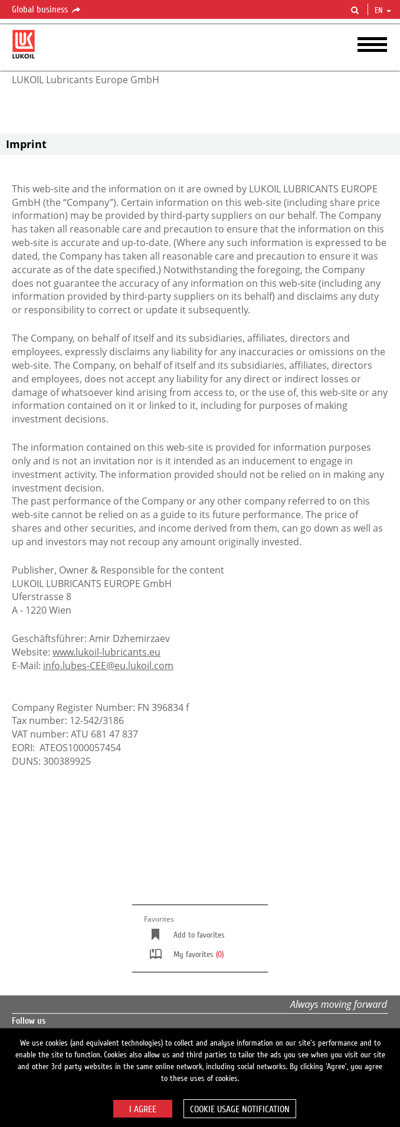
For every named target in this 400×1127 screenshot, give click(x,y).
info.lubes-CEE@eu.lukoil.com (108, 665)
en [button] (383, 10)
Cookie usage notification (240, 1109)
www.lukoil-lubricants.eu (106, 652)
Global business (47, 10)
